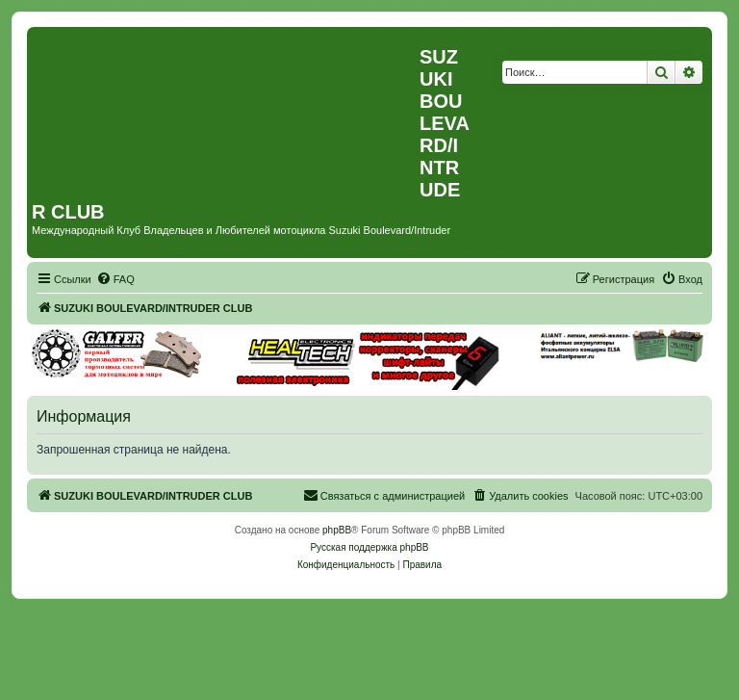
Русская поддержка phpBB (369, 547)
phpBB (336, 530)
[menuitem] (115, 279)
